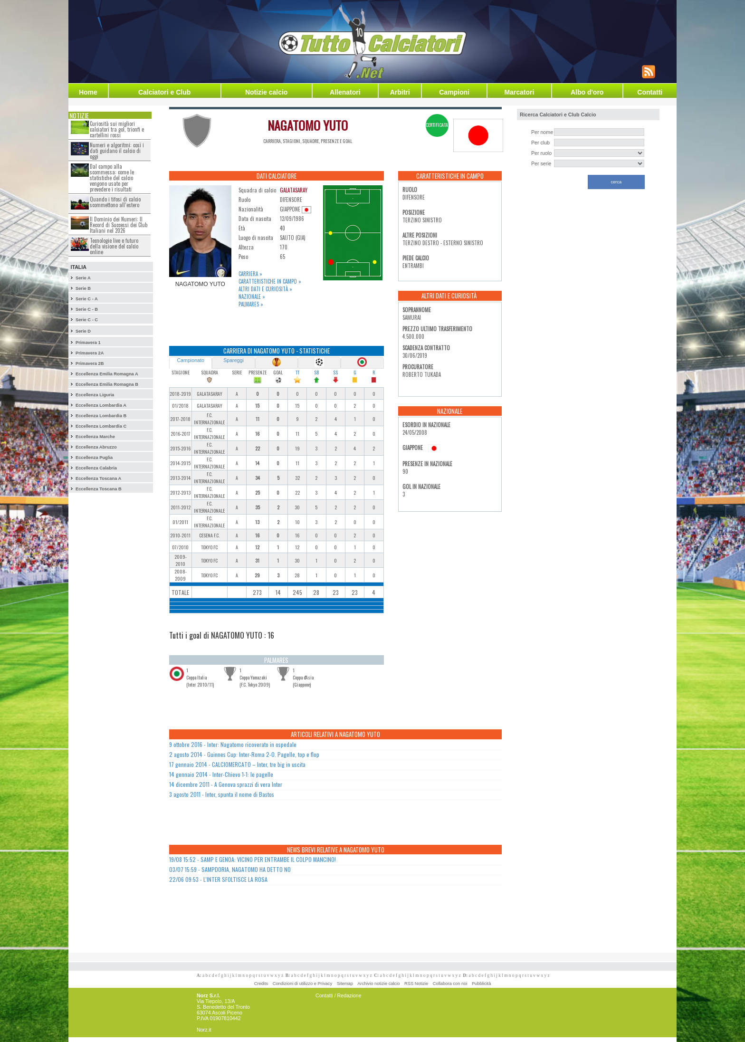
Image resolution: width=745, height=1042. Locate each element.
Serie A (83, 278)
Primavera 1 (88, 342)
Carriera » (250, 273)
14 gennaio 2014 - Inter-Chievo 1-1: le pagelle (221, 774)
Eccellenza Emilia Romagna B (107, 384)
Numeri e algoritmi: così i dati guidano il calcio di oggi (117, 150)
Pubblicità (481, 983)
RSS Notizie (416, 983)
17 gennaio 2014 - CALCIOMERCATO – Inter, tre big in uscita (237, 764)
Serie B (83, 288)
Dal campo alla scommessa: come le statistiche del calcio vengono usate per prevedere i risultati (112, 177)
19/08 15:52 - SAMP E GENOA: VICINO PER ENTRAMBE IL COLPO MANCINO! (252, 859)
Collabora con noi (450, 983)
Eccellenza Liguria (95, 394)
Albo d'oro (587, 92)
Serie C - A (87, 298)
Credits (261, 983)
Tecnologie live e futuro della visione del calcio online (114, 246)
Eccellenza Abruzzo (96, 447)
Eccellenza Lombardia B (101, 415)
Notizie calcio (266, 92)
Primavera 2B (90, 363)
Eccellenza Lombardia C (101, 426)
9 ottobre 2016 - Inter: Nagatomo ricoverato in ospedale (232, 744)
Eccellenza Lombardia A (101, 405)
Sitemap (345, 983)
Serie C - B (87, 309)
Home (88, 92)
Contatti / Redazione (338, 995)
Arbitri (400, 92)
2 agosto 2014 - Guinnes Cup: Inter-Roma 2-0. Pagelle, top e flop (244, 754)
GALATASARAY (293, 190)
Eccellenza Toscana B (99, 489)
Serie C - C (87, 319)
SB (316, 372)
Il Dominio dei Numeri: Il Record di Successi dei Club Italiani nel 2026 (118, 224)
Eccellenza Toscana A (98, 478)
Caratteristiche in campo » (270, 281)
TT (297, 372)
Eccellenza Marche (95, 436)
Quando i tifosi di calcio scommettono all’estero (115, 202)
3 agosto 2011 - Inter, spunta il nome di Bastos (221, 794)
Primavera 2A (90, 353)
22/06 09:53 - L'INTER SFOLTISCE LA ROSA (218, 879)
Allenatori (345, 92)
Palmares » (251, 304)
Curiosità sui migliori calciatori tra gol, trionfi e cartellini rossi (117, 129)
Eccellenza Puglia (94, 457)
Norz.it (204, 1029)
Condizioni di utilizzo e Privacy (302, 983)
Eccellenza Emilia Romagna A (107, 374)
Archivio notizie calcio (378, 983)
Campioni (454, 92)
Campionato (190, 360)
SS (335, 372)
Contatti (649, 92)
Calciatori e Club (164, 92)
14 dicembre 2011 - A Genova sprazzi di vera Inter (225, 784)
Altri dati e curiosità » (265, 289)
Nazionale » (252, 296)
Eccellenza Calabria (96, 468)
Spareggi (233, 360)
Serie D (83, 331)
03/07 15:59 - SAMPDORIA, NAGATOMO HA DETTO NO (230, 869)
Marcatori (519, 92)
